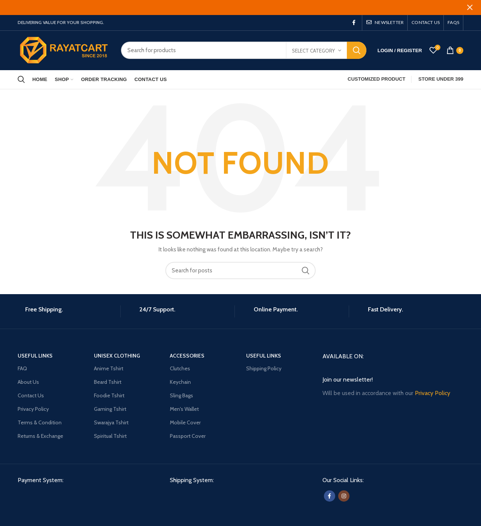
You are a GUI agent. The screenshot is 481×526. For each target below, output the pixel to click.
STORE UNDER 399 (440, 74)
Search (356, 45)
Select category (313, 46)
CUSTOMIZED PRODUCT (376, 74)
